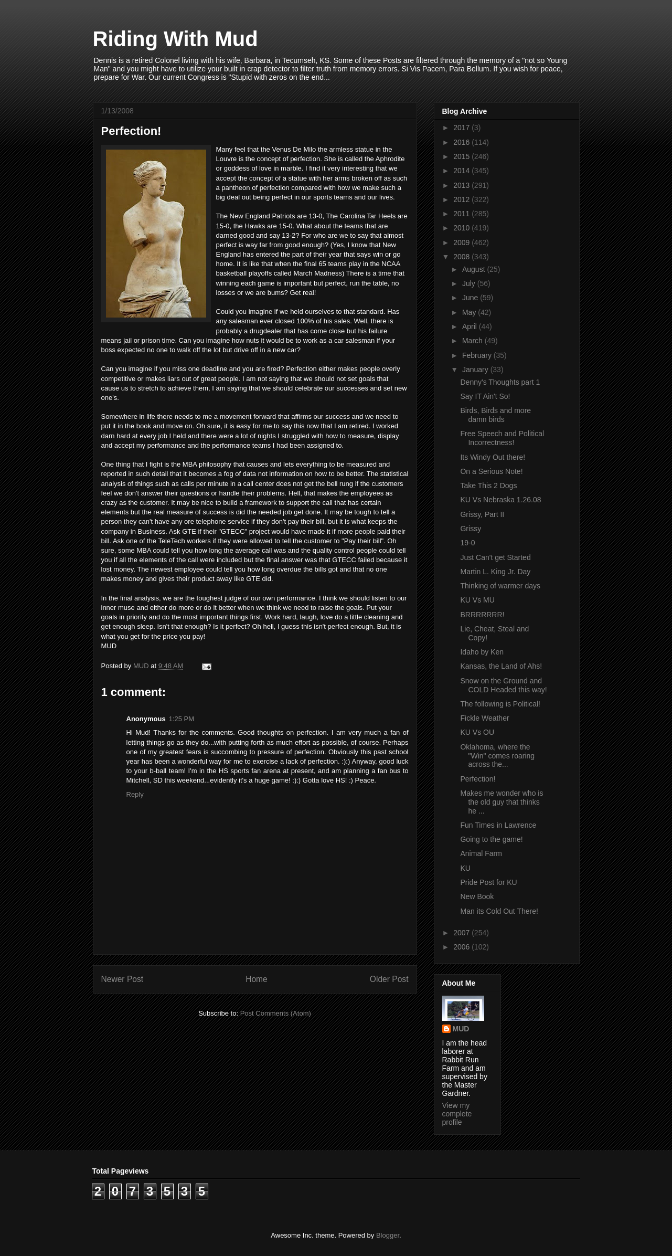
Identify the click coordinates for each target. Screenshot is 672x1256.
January (476, 369)
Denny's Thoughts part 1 (500, 382)
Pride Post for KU (488, 882)
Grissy (470, 528)
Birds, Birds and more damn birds (495, 415)
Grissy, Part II (482, 514)
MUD (461, 1029)
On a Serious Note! (491, 471)
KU (465, 868)
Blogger (387, 1235)
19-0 (467, 543)
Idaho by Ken (482, 652)
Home (257, 979)
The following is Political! (500, 704)
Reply (135, 794)
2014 (462, 170)
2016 (462, 142)
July (469, 283)
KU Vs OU (477, 732)
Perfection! (477, 779)
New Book (477, 896)
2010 (462, 228)
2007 (462, 932)
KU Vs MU (477, 600)
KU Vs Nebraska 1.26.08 (500, 499)
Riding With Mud (175, 38)
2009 (462, 242)
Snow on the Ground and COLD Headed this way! (503, 685)
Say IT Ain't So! (485, 396)
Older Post (389, 979)
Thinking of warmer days (500, 586)
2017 (462, 127)
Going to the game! (491, 839)
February (478, 355)
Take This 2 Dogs (488, 485)
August (474, 269)
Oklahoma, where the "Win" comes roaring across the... (497, 756)
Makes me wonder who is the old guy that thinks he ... (501, 802)
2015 (462, 156)
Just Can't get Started (495, 557)
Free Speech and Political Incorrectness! (502, 438)
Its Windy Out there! (492, 457)
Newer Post (122, 979)
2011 (462, 213)
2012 (462, 199)
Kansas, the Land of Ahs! (501, 666)
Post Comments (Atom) (275, 1013)
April (470, 326)
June (471, 297)
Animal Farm (481, 853)
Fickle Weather (484, 718)
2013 (462, 185)
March (473, 340)
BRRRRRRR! (482, 614)
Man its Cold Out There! (499, 911)
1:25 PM (181, 719)
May (470, 312)
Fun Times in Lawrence (498, 825)
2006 (462, 947)
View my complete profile (457, 1113)
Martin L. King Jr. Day (495, 571)
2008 (462, 256)
